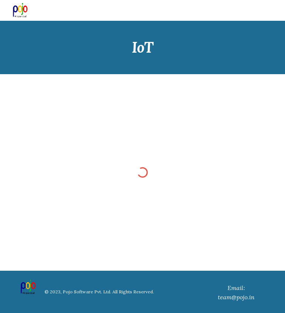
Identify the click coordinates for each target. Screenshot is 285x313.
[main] (142, 47)
